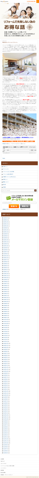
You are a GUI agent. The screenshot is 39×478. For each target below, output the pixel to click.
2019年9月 (5, 279)
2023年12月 (5, 239)
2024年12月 (5, 229)
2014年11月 (5, 393)
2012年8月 (5, 446)
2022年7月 (5, 251)
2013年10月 (5, 419)
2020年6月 (5, 261)
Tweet (3, 158)
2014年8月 (5, 399)
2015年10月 (5, 371)
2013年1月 (5, 436)
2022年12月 (5, 245)
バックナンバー (7, 152)
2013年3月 (5, 432)
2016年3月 (5, 361)
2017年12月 (5, 319)
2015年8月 (5, 375)
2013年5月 (5, 428)
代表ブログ (3, 461)
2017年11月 (5, 321)
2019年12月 (5, 273)
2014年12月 (5, 391)
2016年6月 (5, 355)
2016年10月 (5, 347)
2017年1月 (5, 341)
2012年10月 (5, 442)
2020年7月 (5, 259)
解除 (7, 150)
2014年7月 (5, 401)
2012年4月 (5, 452)
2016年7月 (5, 353)
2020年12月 (5, 257)
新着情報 (2, 470)
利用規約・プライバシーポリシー (7, 474)
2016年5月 (5, 357)
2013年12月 (5, 415)
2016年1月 (5, 365)
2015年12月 (5, 367)
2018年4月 (5, 313)
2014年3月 (5, 409)
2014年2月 (5, 411)
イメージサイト (3, 468)
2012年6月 (5, 450)
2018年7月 (5, 307)
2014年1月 (5, 413)
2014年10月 (5, 395)
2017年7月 (5, 329)
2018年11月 (5, 299)
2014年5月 (5, 405)
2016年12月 (5, 343)
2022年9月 (5, 247)
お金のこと (5, 166)
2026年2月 (5, 219)
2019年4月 (5, 289)
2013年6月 (5, 427)
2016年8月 (5, 351)
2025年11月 (5, 223)
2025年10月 (5, 225)
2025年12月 (5, 221)
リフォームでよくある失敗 (8, 171)
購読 (4, 150)
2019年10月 (5, 277)
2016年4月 (5, 359)
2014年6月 (5, 403)
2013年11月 (5, 417)
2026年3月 (5, 217)
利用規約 (4, 143)
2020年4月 (5, 265)
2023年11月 (5, 241)
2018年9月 (5, 303)
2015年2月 (5, 387)
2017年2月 (5, 339)
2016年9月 (5, 349)
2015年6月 (5, 379)
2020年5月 (5, 263)
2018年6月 (5, 309)
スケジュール (5, 169)
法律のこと (5, 179)
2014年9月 (5, 397)
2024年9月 (5, 233)
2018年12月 (5, 297)
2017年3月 (5, 337)
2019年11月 (5, 275)
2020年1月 (5, 271)
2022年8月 (5, 249)
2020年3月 (5, 267)
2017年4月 (5, 335)
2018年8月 (5, 305)
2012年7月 (5, 448)
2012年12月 (5, 438)
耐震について (5, 181)
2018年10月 (5, 301)
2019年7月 (5, 283)
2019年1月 (5, 295)
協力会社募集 (3, 472)
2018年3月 (5, 315)
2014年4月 (5, 407)
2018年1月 (5, 317)
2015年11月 (5, 369)
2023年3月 (5, 243)
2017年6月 (5, 331)
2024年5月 (5, 237)
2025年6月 (5, 227)
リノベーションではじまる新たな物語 (7, 465)
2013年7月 (5, 425)
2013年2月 (5, 434)
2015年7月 (5, 377)
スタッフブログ (3, 463)
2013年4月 (5, 430)
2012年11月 (5, 440)
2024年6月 (5, 235)
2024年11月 (5, 231)
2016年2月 (5, 363)
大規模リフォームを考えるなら (9, 176)
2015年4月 (5, 383)
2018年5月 (5, 311)
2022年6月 (5, 253)
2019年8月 (5, 281)
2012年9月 (5, 444)
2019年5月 (5, 287)
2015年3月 (5, 385)
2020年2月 (5, 269)
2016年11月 (5, 345)
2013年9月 (5, 421)
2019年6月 (5, 285)
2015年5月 (5, 381)
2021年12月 (5, 255)
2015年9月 (5, 373)
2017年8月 (5, 327)
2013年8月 (5, 423)
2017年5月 (5, 333)
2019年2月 (5, 293)
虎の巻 (4, 184)
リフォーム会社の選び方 (8, 174)
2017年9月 (5, 325)
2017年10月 (5, 323)
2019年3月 (5, 291)
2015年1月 (5, 389)
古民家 (4, 187)
